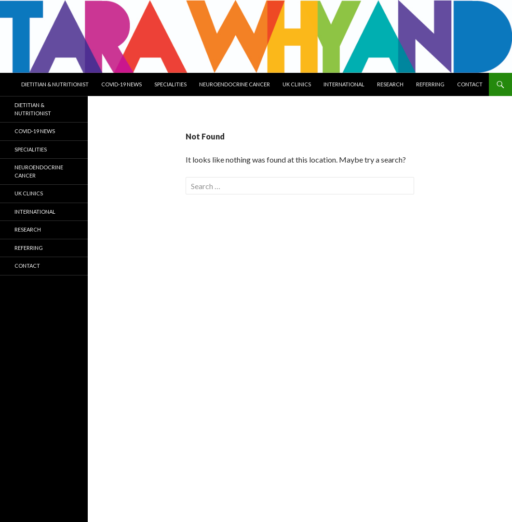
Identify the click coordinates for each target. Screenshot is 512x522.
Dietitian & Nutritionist (55, 84)
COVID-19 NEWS (121, 84)
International (343, 84)
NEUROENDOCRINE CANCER (234, 84)
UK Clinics (297, 84)
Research (390, 84)
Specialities (170, 84)
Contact (470, 84)
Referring (430, 84)
